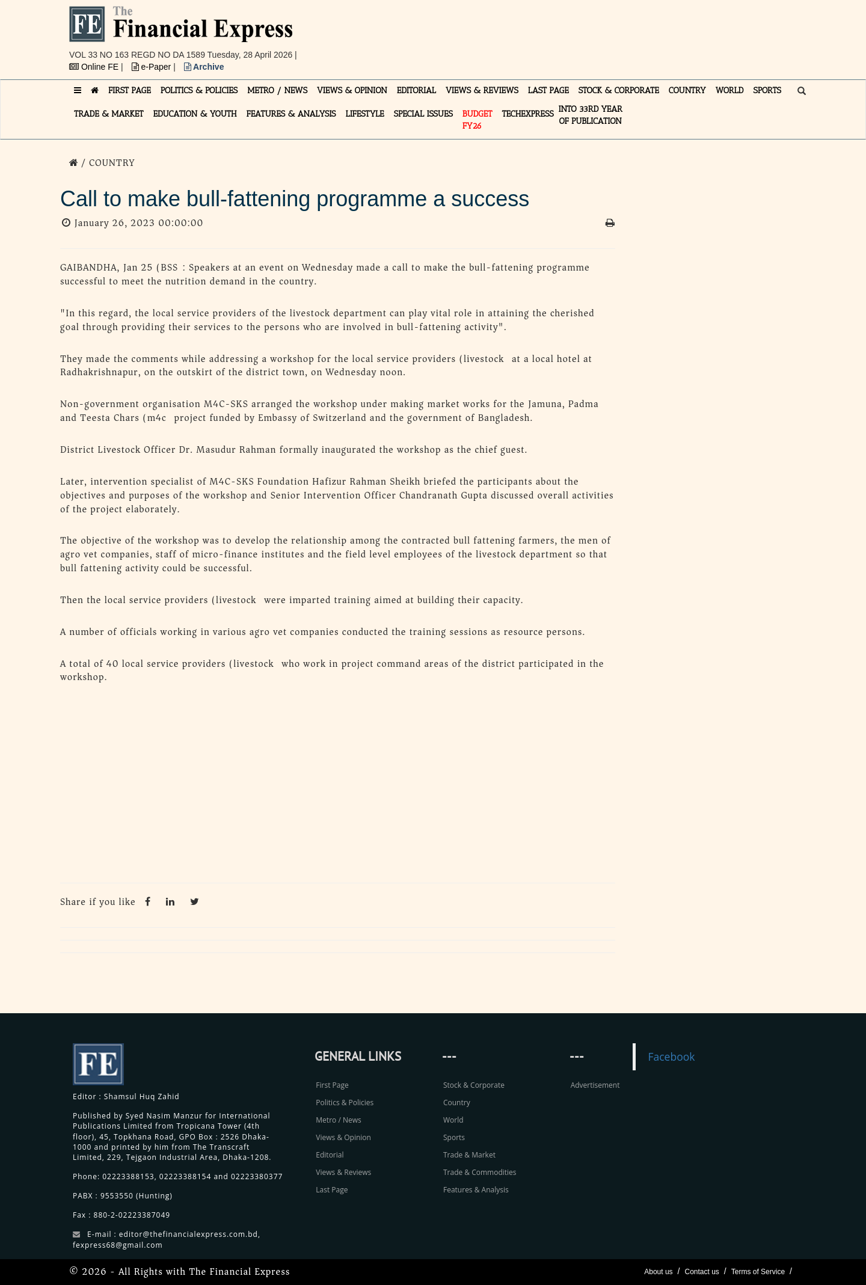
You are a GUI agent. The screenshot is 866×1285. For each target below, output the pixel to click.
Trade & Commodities (480, 1172)
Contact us (701, 1272)
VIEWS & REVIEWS (482, 90)
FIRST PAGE (129, 90)
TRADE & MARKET (109, 114)
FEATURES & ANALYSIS (291, 114)
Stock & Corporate (474, 1085)
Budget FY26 (477, 120)
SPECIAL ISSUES (423, 114)
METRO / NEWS (277, 90)
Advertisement (595, 1085)
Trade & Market (469, 1155)
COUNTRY (687, 90)
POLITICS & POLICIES (199, 90)
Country (456, 1102)
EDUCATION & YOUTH (195, 114)
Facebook (671, 1056)
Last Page (332, 1190)
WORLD (730, 90)
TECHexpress (527, 114)
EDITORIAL (416, 90)
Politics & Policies (344, 1102)
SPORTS (767, 90)
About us (658, 1272)
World (453, 1120)
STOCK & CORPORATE (619, 90)
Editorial (329, 1155)
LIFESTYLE (365, 114)
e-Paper (153, 67)
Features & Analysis (476, 1190)
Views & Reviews (343, 1172)
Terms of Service (758, 1272)
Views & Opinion (343, 1137)
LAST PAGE (548, 90)
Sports (454, 1137)
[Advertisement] (599, 33)
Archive (204, 67)
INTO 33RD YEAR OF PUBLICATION (590, 115)
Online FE (95, 67)
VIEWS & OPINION (352, 90)
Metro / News (338, 1120)
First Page (332, 1085)
